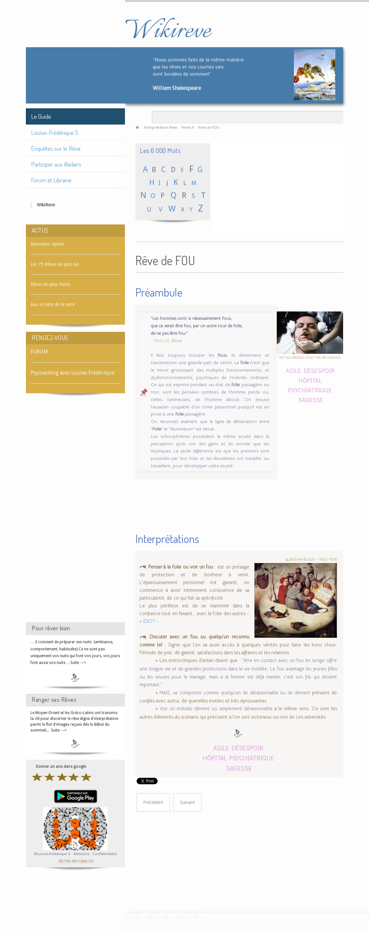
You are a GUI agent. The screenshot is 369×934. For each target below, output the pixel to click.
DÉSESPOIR (319, 370)
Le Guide (41, 116)
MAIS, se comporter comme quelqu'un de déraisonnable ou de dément (235, 693)
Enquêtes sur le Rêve (56, 148)
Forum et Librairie (51, 180)
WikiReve (46, 204)
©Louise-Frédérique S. (52, 854)
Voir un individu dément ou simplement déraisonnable (216, 708)
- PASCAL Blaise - (168, 340)
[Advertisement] (75, 514)
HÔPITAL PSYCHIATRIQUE (238, 758)
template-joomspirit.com (366, 887)
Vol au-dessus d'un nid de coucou (310, 357)
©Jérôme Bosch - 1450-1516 (311, 559)
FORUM (39, 352)
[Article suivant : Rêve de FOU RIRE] (187, 802)
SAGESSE (310, 400)
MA (67, 860)
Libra (83, 860)
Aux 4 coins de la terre (52, 304)
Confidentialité (105, 854)
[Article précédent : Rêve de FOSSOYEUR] (153, 802)
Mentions (82, 854)
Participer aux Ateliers (56, 164)
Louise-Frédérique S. (55, 132)
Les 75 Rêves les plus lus (54, 264)
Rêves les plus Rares (50, 284)
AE (60, 860)
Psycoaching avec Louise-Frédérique (72, 373)
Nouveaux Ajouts (47, 243)
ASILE (293, 370)
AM (74, 860)
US (90, 860)
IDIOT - (150, 621)
